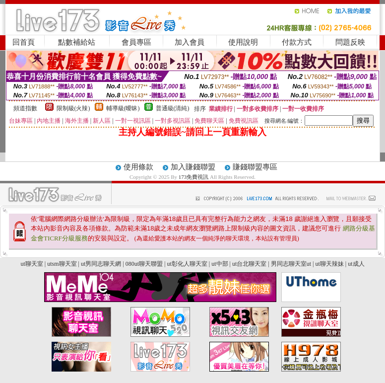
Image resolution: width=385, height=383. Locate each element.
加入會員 (189, 42)
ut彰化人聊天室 (187, 263)
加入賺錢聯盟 (193, 167)
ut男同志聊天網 (101, 263)
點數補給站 (76, 42)
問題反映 (350, 42)
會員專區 (136, 42)
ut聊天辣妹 (329, 263)
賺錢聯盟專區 (255, 167)
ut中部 (219, 263)
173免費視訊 (194, 177)
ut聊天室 (31, 263)
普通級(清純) (173, 108)
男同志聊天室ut (291, 263)
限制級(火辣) (73, 108)
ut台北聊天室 (249, 263)
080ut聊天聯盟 (144, 263)
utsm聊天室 (61, 263)
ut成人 (356, 263)
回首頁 (23, 42)
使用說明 (243, 42)
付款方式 (297, 42)
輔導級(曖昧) (123, 108)
